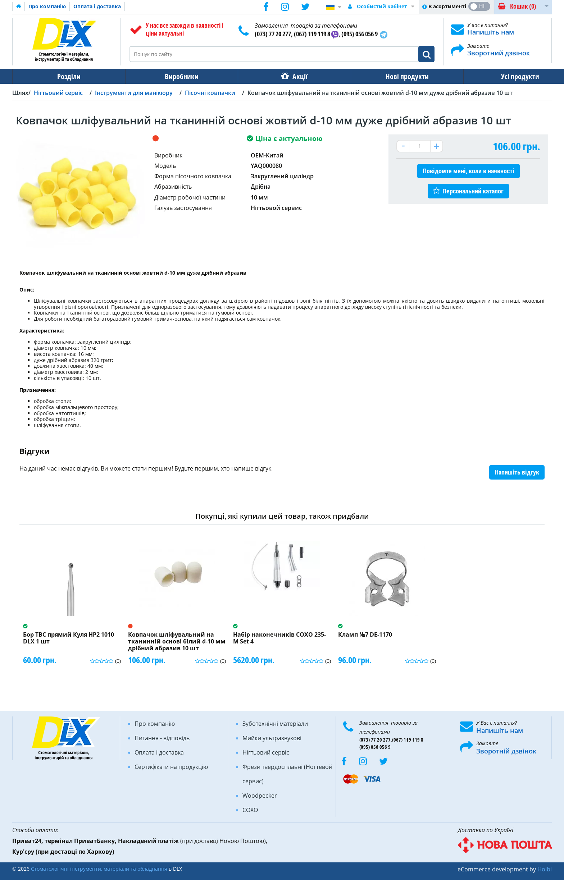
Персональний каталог (473, 191)
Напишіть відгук (517, 472)
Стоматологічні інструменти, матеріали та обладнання (99, 868)
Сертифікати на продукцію (171, 767)
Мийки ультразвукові (271, 738)
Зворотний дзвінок (498, 53)
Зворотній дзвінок (506, 751)
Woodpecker (259, 795)
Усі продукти (498, 76)
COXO (250, 810)
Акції (287, 76)
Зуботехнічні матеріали (275, 724)
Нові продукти (390, 76)
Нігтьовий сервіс (265, 752)
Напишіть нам (490, 32)
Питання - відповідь (162, 738)
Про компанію (47, 6)
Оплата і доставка (97, 6)
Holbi (544, 869)
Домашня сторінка (19, 6)
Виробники (174, 76)
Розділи (66, 76)
